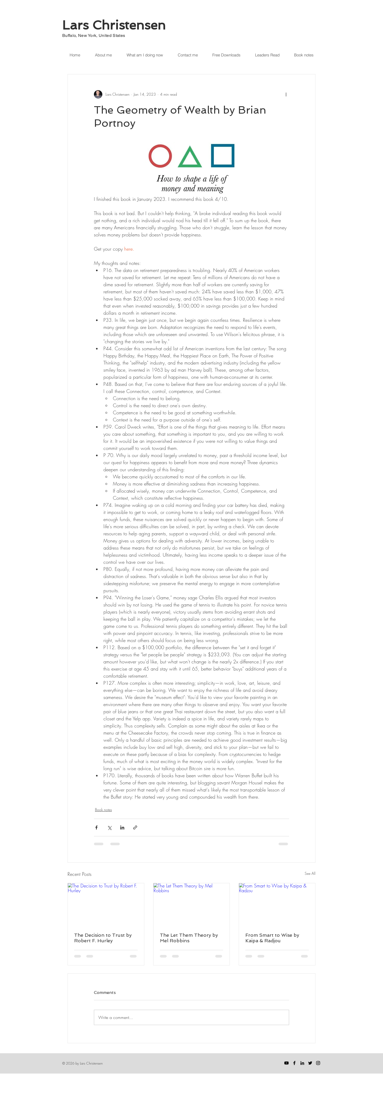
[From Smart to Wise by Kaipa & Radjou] (277, 904)
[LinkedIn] (302, 1063)
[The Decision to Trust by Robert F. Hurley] (106, 904)
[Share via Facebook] (96, 827)
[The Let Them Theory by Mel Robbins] (192, 904)
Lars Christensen (114, 25)
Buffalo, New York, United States (93, 35)
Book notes (103, 809)
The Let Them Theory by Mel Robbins (189, 937)
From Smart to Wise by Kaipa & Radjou (272, 937)
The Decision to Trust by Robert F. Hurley (103, 937)
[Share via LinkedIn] (122, 827)
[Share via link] (135, 827)
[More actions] (286, 94)
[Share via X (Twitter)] (109, 827)
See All (310, 873)
